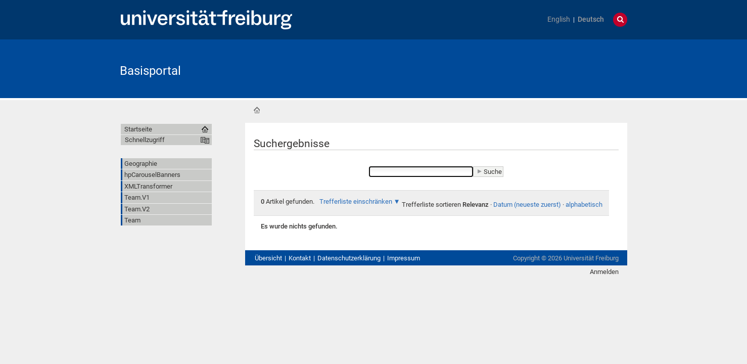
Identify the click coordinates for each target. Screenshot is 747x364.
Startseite (257, 110)
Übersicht (268, 258)
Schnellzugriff (145, 140)
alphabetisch (584, 204)
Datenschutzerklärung (349, 258)
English (558, 19)
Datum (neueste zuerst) (527, 204)
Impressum (403, 258)
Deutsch (591, 19)
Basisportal (150, 71)
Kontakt (300, 258)
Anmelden (604, 272)
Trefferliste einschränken (355, 201)
